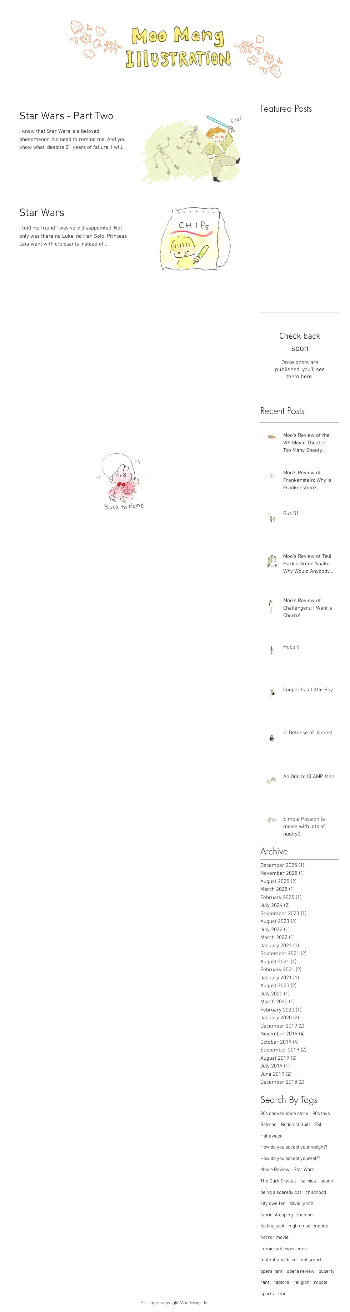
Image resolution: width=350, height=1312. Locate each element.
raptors (281, 1283)
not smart (311, 1260)
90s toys (321, 1114)
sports (267, 1294)
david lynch (301, 1204)
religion (302, 1283)
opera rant (271, 1271)
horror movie (274, 1238)
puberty (327, 1271)
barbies (308, 1181)
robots (321, 1283)
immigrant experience (283, 1249)
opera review (300, 1271)
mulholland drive (278, 1260)
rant (264, 1283)
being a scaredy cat (280, 1193)
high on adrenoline (308, 1226)
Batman (268, 1125)
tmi (281, 1294)
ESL (318, 1125)
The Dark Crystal (278, 1181)
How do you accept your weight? (293, 1147)
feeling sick (272, 1226)
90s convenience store (284, 1114)
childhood (315, 1193)
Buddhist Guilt (295, 1125)
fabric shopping (276, 1215)
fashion (305, 1215)
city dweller (272, 1204)
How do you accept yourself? (290, 1159)
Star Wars (304, 1170)
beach (326, 1181)
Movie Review (274, 1170)
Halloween (271, 1136)
